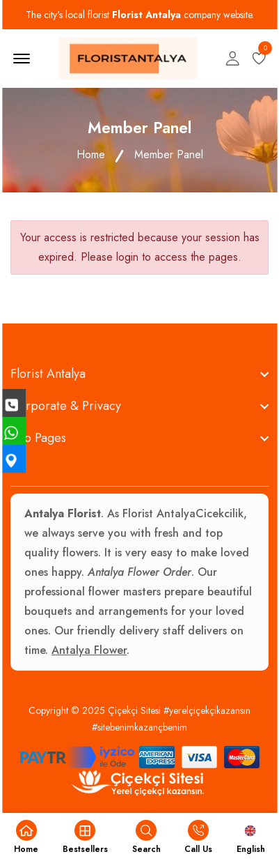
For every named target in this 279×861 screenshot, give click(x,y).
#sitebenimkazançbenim (139, 727)
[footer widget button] (139, 373)
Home (91, 154)
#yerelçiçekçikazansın (207, 710)
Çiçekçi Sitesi (134, 710)
